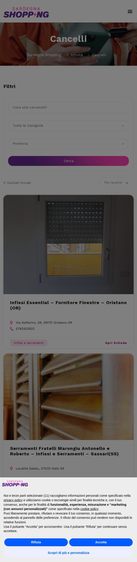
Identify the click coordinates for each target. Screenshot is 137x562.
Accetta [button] (101, 542)
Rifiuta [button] (36, 542)
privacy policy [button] (13, 500)
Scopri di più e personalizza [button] (68, 553)
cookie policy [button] (89, 509)
